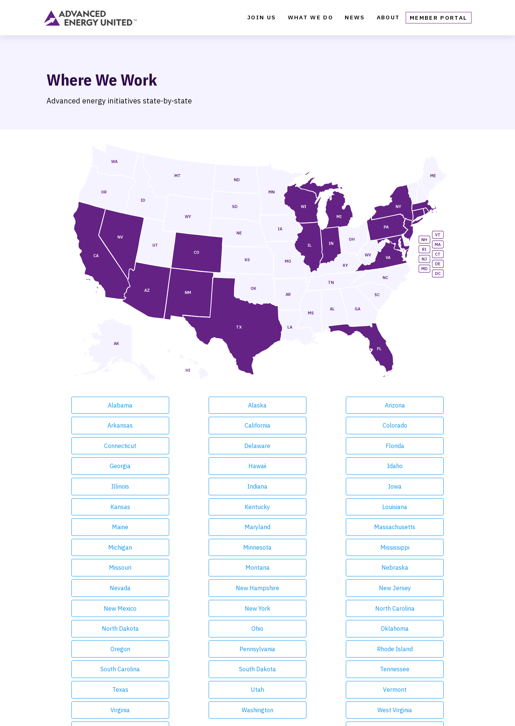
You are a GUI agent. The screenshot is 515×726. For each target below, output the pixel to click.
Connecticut (181, 425)
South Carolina (409, 547)
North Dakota (333, 527)
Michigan (181, 486)
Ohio (409, 527)
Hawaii (106, 446)
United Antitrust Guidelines (340, 711)
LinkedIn (422, 677)
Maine (333, 466)
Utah (333, 567)
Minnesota (257, 486)
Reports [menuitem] (153, 666)
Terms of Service (290, 711)
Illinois (257, 446)
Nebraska (181, 507)
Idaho (181, 446)
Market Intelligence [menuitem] (78, 666)
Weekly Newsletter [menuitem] (170, 644)
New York (181, 527)
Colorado (105, 425)
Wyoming (409, 588)
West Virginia (257, 588)
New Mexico (105, 527)
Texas (257, 567)
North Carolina (257, 527)
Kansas (105, 466)
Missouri (409, 486)
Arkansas (333, 405)
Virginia (105, 588)
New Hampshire (333, 507)
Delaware (257, 425)
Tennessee (181, 567)
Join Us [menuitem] (261, 19)
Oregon (181, 547)
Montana (105, 507)
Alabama (105, 405)
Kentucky (181, 466)
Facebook (349, 677)
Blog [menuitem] (148, 655)
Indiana (334, 446)
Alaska (181, 405)
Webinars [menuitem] (156, 677)
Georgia (409, 425)
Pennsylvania (257, 547)
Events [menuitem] (57, 677)
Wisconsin (333, 588)
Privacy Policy (254, 711)
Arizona (257, 405)
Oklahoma (105, 547)
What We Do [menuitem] (310, 19)
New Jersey (409, 507)
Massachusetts (105, 486)
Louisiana (257, 466)
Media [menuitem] (150, 688)
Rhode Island (333, 547)
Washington (181, 588)
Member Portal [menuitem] (438, 19)
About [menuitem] (388, 19)
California (409, 405)
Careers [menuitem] (248, 655)
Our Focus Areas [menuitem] (72, 655)
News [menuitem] (355, 19)
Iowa (409, 446)
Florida (333, 425)
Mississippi (333, 486)
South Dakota (105, 567)
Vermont (409, 567)
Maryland (409, 466)
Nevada (257, 507)
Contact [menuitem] (249, 644)
